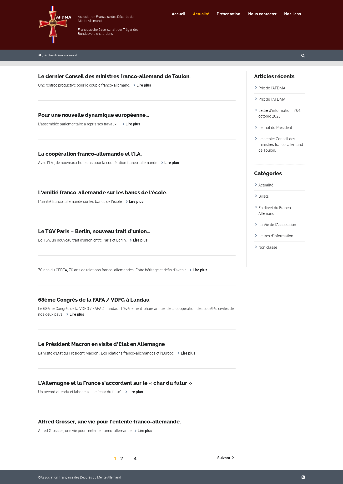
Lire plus (143, 85)
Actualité (201, 13)
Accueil (178, 13)
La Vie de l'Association (277, 224)
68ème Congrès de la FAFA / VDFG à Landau (94, 300)
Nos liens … (294, 13)
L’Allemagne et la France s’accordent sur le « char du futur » (115, 383)
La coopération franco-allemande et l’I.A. (90, 154)
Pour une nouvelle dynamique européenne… (93, 115)
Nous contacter (262, 13)
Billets (263, 196)
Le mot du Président (275, 127)
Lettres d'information (275, 235)
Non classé (267, 247)
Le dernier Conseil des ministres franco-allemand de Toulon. (114, 76)
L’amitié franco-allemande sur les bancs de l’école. (102, 193)
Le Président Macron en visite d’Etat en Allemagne (101, 344)
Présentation (228, 13)
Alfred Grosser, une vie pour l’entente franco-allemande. (109, 422)
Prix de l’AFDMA (271, 88)
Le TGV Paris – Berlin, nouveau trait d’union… (94, 231)
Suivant (225, 457)
